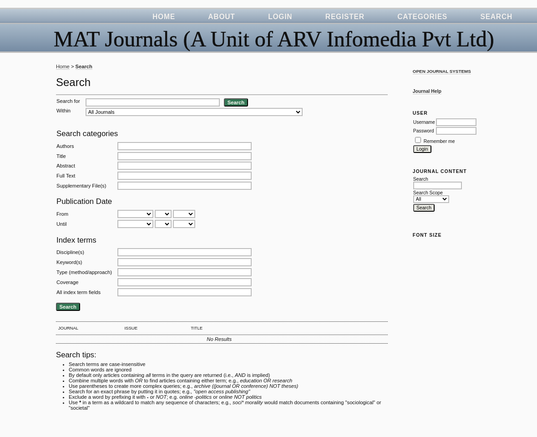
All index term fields (78, 292)
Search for (68, 101)
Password (423, 130)
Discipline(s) (70, 252)
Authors (65, 146)
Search (496, 16)
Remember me (439, 141)
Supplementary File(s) (81, 185)
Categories (422, 16)
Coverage (67, 282)
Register (345, 16)
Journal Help (427, 91)
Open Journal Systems (442, 71)
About (221, 16)
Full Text (65, 175)
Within (63, 110)
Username (424, 122)
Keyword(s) (69, 262)
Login (280, 16)
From (62, 214)
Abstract (65, 165)
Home (163, 16)
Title (61, 156)
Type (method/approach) (84, 272)
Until (61, 224)
